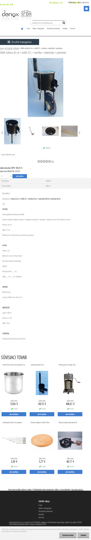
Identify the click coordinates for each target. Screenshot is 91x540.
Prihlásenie (72, 2)
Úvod (2, 48)
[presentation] (80, 133)
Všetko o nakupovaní (38, 28)
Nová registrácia (83, 2)
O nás (28, 28)
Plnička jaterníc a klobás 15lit (67, 365)
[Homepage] (22, 28)
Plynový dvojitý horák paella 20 (68, 422)
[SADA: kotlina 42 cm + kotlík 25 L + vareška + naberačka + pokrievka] (45, 59)
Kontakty (65, 28)
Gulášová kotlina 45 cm (37, 365)
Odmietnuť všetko (68, 535)
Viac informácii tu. (77, 489)
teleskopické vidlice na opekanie (12, 422)
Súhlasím (83, 535)
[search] (63, 23)
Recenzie (72, 28)
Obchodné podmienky (53, 28)
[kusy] (4, 176)
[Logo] (16, 16)
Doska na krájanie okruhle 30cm (40, 422)
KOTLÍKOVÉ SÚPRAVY (12, 48)
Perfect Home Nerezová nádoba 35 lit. (14, 365)
